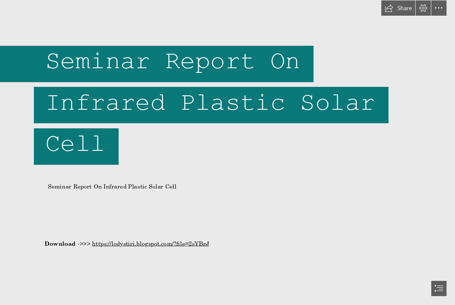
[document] (227, 152)
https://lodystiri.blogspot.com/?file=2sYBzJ (150, 243)
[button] (398, 8)
